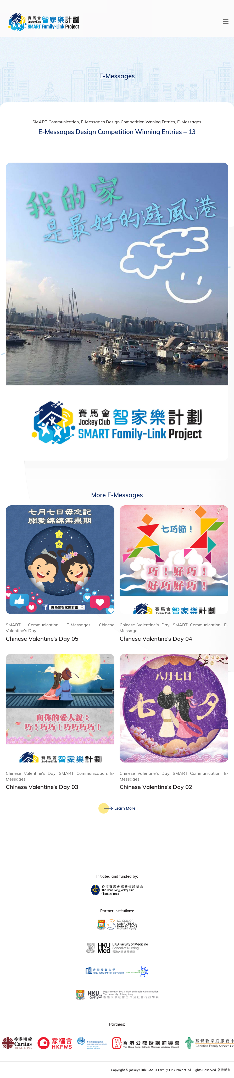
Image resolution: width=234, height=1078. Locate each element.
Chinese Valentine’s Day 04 (156, 638)
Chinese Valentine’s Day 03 (42, 786)
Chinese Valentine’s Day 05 (42, 638)
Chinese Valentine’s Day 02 (156, 786)
